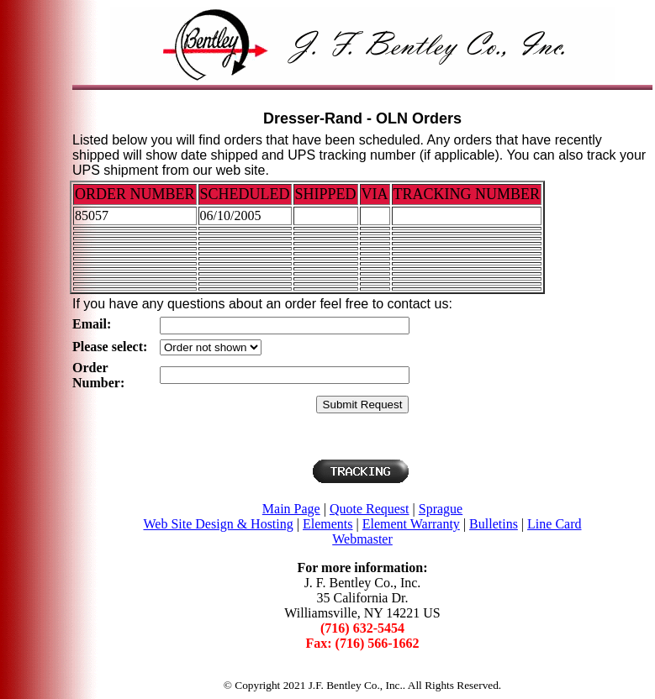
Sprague (440, 509)
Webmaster (362, 539)
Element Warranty (411, 524)
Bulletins (493, 524)
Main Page (291, 509)
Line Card (554, 524)
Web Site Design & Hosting (218, 524)
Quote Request (369, 509)
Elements (328, 524)
